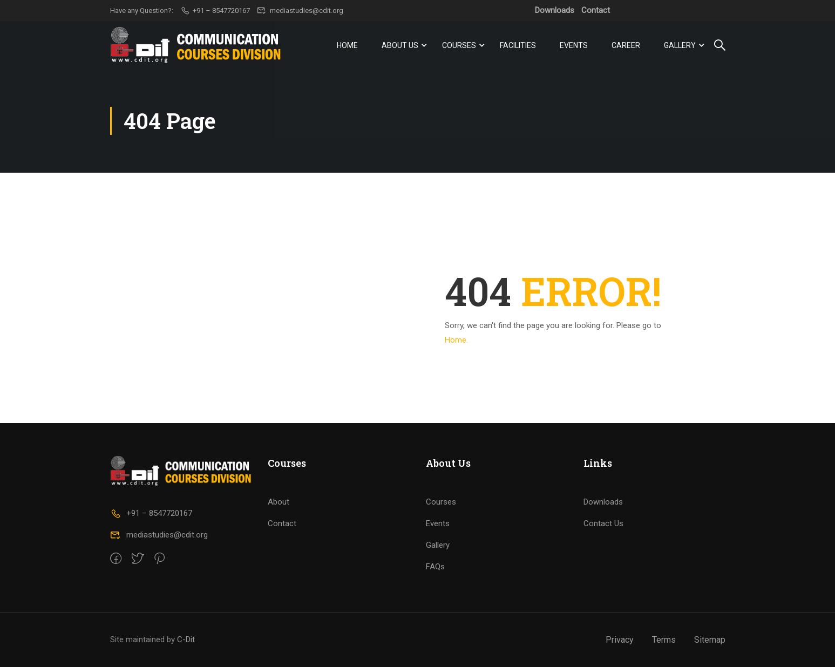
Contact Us (603, 523)
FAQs (435, 566)
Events (574, 45)
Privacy (620, 640)
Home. (456, 340)
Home (347, 45)
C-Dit (186, 639)
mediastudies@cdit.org (300, 10)
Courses (459, 45)
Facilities (518, 45)
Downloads (554, 10)
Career (626, 45)
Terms (664, 640)
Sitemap (709, 640)
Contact (595, 10)
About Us (400, 45)
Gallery (680, 45)
